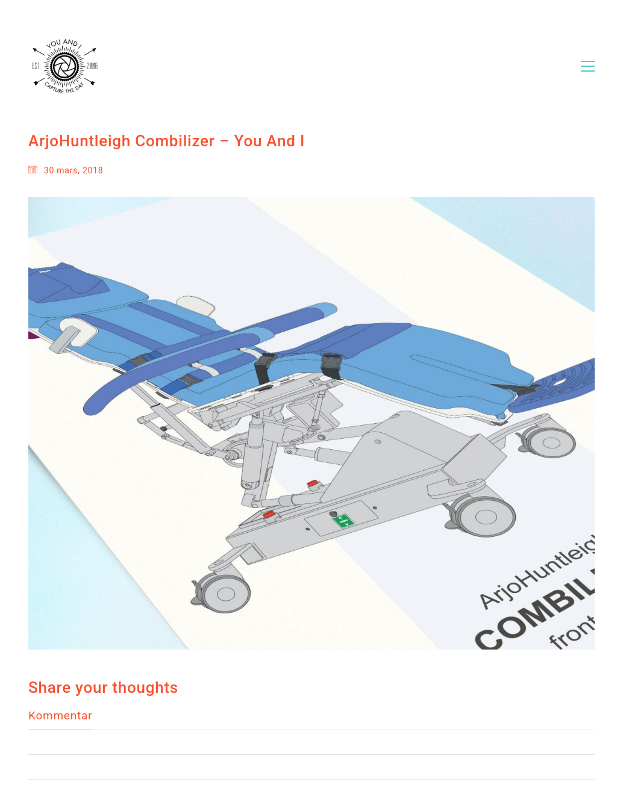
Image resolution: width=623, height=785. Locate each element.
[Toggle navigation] (588, 66)
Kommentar (60, 685)
